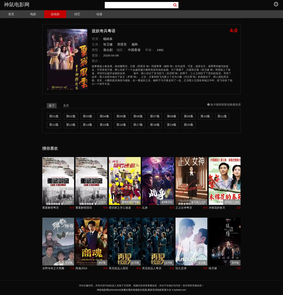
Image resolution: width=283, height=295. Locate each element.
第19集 (171, 124)
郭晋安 (122, 44)
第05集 (121, 116)
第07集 (155, 116)
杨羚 (135, 44)
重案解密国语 (83, 207)
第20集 (188, 124)
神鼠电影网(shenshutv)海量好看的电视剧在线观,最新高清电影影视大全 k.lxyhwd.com (141, 290)
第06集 (138, 116)
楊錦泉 (108, 39)
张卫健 (108, 44)
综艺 (77, 14)
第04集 (104, 116)
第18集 (155, 124)
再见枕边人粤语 (151, 268)
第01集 (54, 116)
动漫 (99, 14)
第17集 (138, 124)
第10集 (205, 116)
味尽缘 (213, 268)
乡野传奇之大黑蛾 (53, 268)
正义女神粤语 (183, 207)
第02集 (71, 116)
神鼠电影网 (16, 4)
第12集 (54, 124)
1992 (160, 50)
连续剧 (55, 14)
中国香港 (134, 50)
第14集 (87, 124)
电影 (33, 14)
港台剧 (108, 50)
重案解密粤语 (50, 207)
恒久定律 (181, 268)
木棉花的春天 (217, 207)
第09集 (188, 116)
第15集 (104, 124)
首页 (11, 14)
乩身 (145, 207)
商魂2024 (81, 268)
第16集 (121, 124)
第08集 (171, 116)
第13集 (71, 124)
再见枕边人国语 (118, 268)
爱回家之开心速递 (120, 207)
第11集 (222, 116)
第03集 (87, 116)
